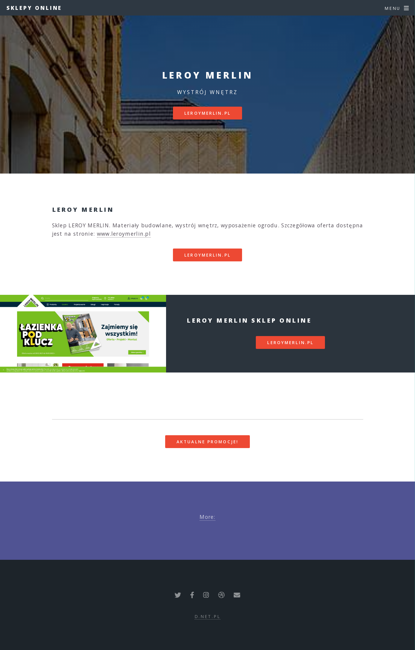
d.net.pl (207, 616)
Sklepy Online (34, 7)
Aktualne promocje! (207, 441)
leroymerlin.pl (207, 113)
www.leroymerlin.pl (124, 233)
